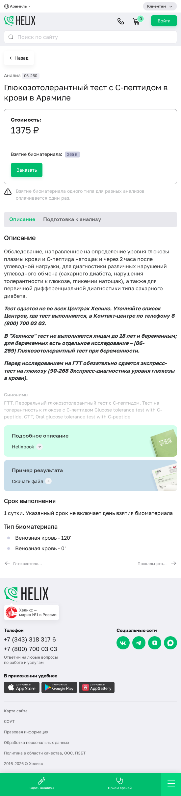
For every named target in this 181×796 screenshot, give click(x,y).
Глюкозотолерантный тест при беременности (77, 350)
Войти (164, 20)
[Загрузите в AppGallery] (97, 687)
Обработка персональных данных (36, 742)
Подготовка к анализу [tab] (72, 219)
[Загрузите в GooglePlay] (59, 687)
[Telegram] (138, 642)
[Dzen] (154, 642)
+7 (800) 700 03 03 (30, 648)
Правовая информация (26, 731)
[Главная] (90, 594)
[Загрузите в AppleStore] (21, 687)
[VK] (123, 642)
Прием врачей (120, 783)
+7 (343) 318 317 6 (30, 639)
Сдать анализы (42, 783)
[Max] (170, 642)
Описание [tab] (22, 219)
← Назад (19, 58)
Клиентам (156, 6)
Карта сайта (16, 710)
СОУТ (9, 721)
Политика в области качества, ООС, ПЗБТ (45, 753)
